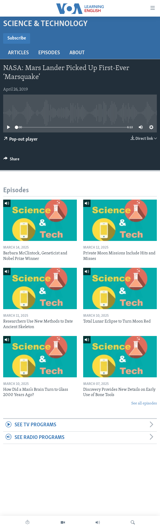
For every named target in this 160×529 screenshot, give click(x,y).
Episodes (49, 53)
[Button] (11, 160)
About (77, 53)
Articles (18, 53)
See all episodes (144, 404)
